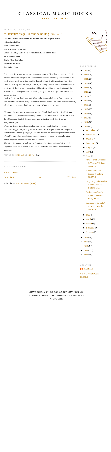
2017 (86, 109)
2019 (86, 100)
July (88, 152)
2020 (86, 96)
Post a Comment (11, 172)
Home (40, 177)
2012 (86, 237)
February (90, 227)
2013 (86, 126)
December (91, 130)
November (91, 134)
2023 (86, 83)
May (88, 215)
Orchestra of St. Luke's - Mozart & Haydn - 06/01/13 (96, 206)
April (88, 219)
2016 (86, 113)
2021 (86, 92)
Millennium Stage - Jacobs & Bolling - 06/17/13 (95, 173)
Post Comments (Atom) (26, 183)
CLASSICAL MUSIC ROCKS (55, 13)
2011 (86, 241)
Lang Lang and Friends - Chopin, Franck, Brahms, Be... (96, 184)
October (90, 139)
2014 (86, 122)
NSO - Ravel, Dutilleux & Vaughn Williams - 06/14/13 (96, 162)
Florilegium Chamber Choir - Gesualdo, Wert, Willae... (95, 195)
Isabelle (88, 269)
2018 (86, 105)
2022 (86, 87)
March (89, 223)
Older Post (71, 177)
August (89, 147)
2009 (86, 250)
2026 (86, 70)
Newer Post (9, 177)
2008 (86, 254)
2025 (86, 74)
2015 (86, 117)
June (88, 156)
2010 (86, 246)
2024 (86, 79)
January (89, 232)
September (91, 143)
